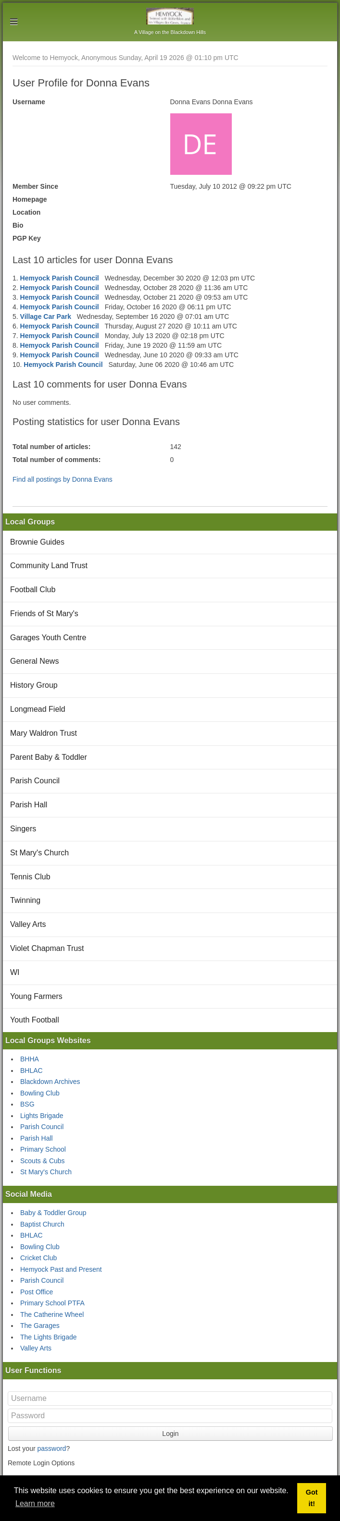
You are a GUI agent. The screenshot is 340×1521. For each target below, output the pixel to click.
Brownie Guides (37, 542)
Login (170, 1433)
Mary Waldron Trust (43, 733)
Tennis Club (30, 877)
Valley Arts (28, 924)
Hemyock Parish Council (59, 278)
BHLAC (31, 1070)
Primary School (43, 1149)
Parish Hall (28, 805)
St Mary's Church (39, 853)
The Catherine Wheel (52, 1314)
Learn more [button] (35, 1503)
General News (34, 661)
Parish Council (35, 781)
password (51, 1448)
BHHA (29, 1059)
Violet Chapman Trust (47, 948)
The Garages (40, 1325)
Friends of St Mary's (44, 613)
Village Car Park (45, 316)
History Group (34, 685)
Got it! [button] (312, 1498)
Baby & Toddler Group (53, 1213)
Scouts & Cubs (42, 1161)
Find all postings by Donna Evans (63, 479)
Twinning (25, 900)
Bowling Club (40, 1093)
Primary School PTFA (52, 1303)
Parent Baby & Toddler (48, 757)
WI (15, 972)
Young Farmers (36, 996)
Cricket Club (38, 1258)
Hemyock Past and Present (61, 1269)
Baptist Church (42, 1224)
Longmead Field (37, 709)
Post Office (36, 1292)
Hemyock (170, 16)
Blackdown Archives (50, 1081)
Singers (23, 829)
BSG (27, 1104)
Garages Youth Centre (48, 637)
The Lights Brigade (48, 1337)
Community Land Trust (49, 565)
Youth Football (34, 1020)
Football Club (32, 589)
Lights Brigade (41, 1115)
